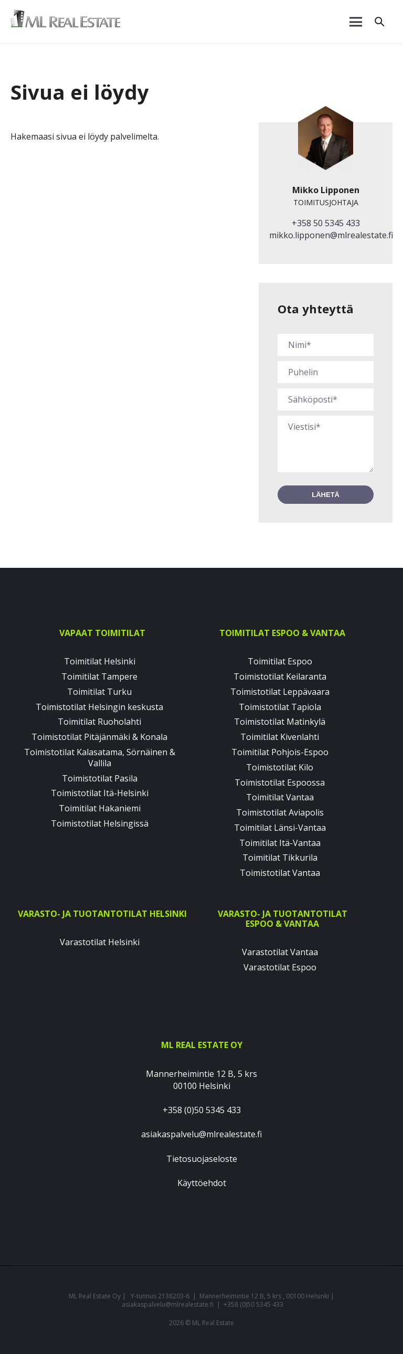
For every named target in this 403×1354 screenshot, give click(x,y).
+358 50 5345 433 (326, 223)
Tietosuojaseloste (201, 1159)
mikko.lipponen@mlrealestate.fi (331, 235)
